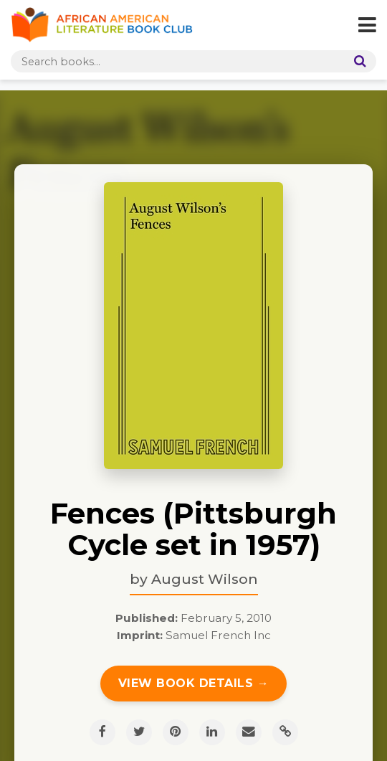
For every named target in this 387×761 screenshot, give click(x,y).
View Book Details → (193, 683)
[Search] (357, 61)
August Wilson (204, 578)
